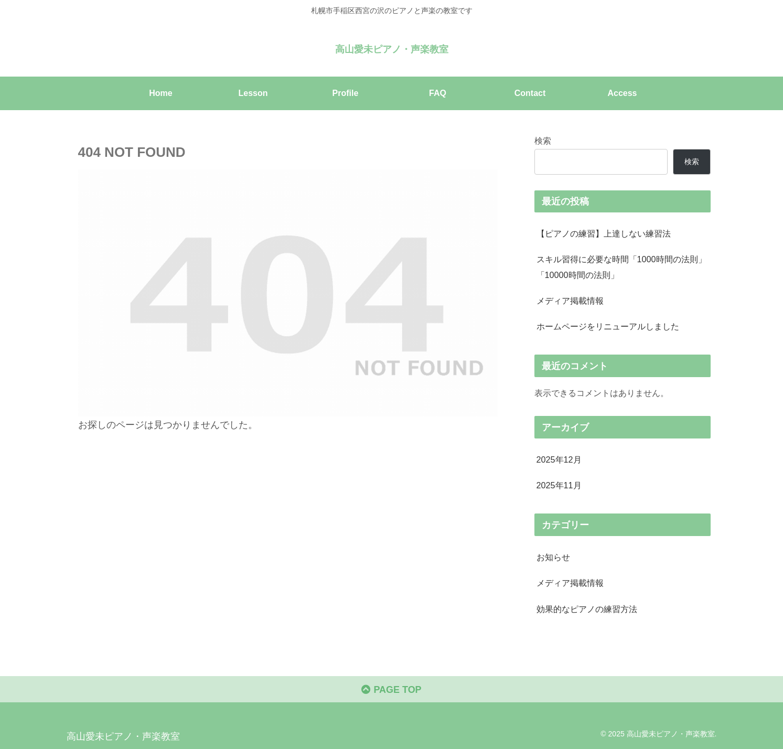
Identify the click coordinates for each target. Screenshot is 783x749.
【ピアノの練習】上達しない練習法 (604, 233)
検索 (542, 140)
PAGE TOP (391, 689)
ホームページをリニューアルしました (608, 326)
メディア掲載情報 (570, 300)
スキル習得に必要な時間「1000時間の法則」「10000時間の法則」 (621, 266)
